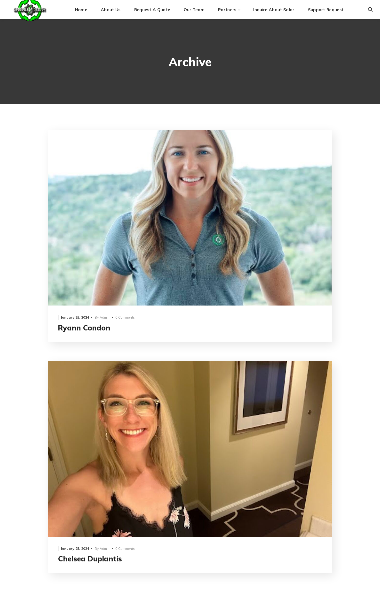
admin (105, 317)
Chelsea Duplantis (90, 558)
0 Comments (125, 317)
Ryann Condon (84, 327)
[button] (370, 9)
